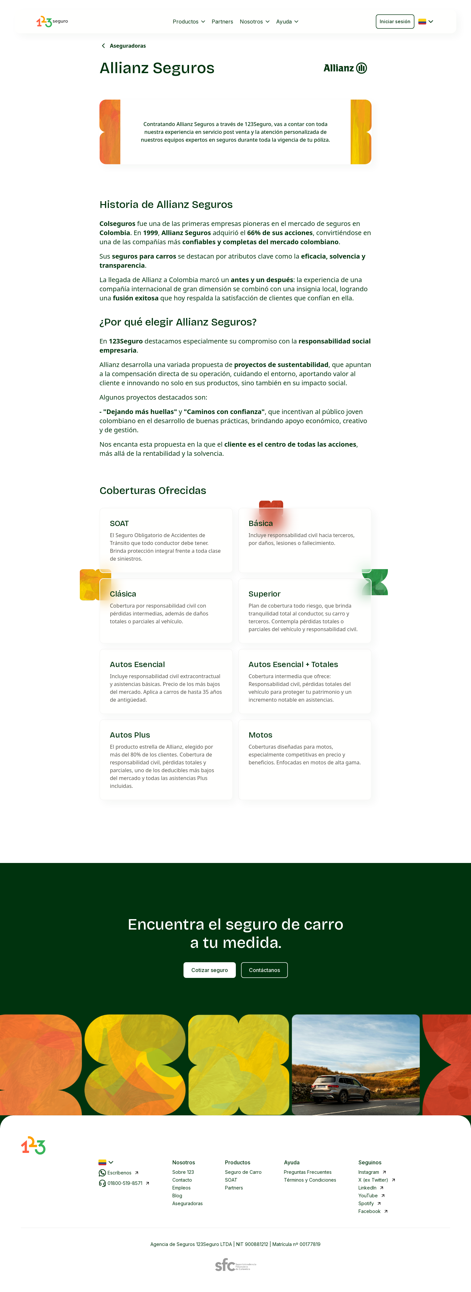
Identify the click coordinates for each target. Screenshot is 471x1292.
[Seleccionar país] (426, 21)
